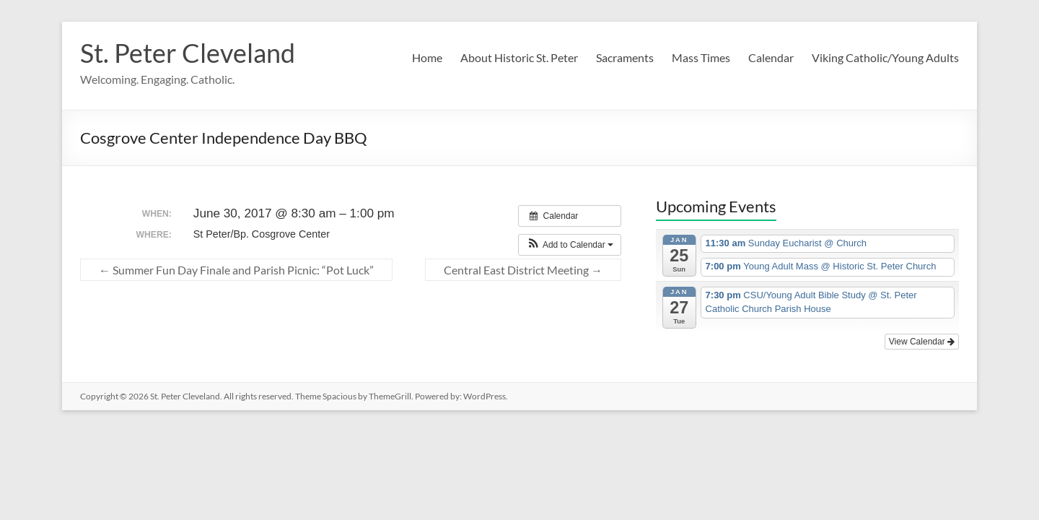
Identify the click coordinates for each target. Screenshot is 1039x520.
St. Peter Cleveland (187, 53)
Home (427, 57)
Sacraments (625, 57)
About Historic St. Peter (519, 57)
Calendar (771, 57)
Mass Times (701, 57)
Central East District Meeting (523, 270)
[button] (570, 245)
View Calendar (922, 342)
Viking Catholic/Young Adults (885, 57)
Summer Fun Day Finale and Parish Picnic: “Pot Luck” (236, 270)
